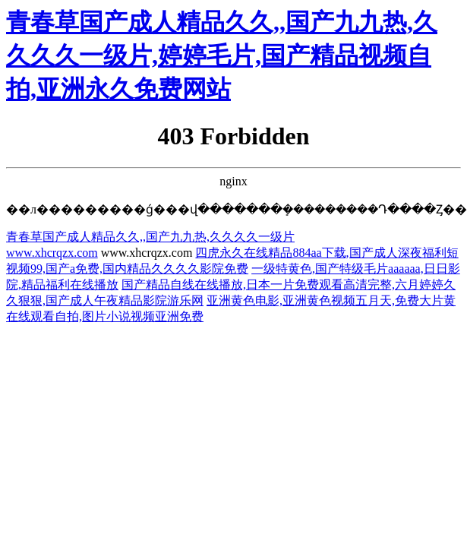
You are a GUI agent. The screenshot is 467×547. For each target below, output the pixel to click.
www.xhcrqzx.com (52, 252)
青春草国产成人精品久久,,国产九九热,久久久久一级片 (150, 236)
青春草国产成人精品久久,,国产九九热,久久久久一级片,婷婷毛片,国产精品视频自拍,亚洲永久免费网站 (221, 55)
